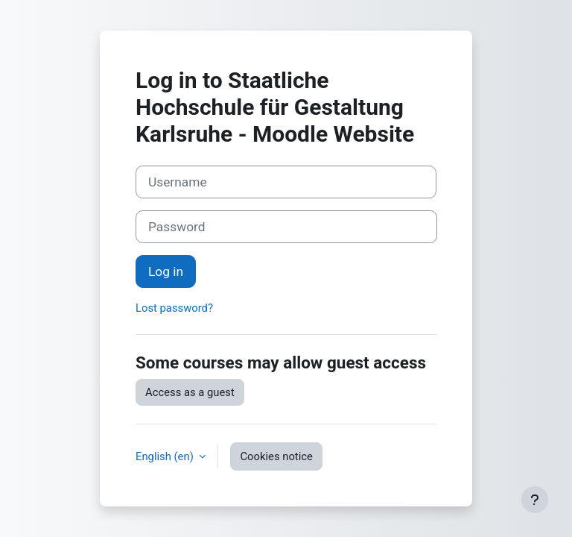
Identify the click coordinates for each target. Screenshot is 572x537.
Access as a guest (190, 392)
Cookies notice (276, 456)
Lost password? (174, 308)
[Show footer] (534, 499)
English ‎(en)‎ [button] (166, 456)
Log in (165, 271)
